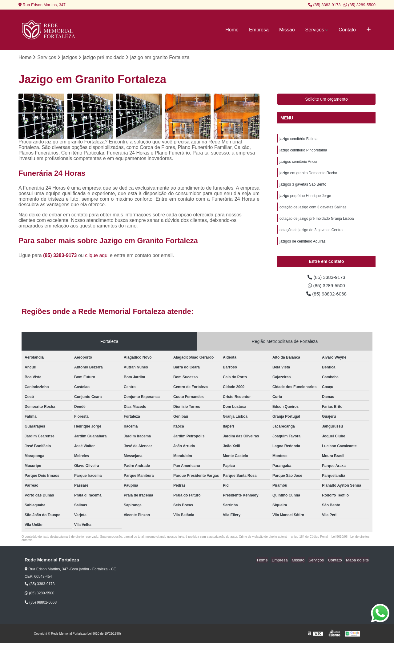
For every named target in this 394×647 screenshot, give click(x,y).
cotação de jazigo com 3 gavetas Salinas (312, 209)
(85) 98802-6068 (326, 297)
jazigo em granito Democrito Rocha (308, 174)
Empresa (259, 29)
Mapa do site (357, 564)
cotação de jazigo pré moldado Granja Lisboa (316, 221)
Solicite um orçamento (326, 99)
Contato (347, 29)
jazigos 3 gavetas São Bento (302, 186)
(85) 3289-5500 (360, 4)
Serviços (314, 29)
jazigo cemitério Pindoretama (303, 151)
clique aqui (97, 255)
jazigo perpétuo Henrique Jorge (305, 197)
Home (232, 29)
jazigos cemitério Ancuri (298, 162)
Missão (287, 29)
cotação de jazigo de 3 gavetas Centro (311, 233)
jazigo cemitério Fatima (298, 139)
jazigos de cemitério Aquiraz (302, 244)
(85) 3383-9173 (324, 4)
